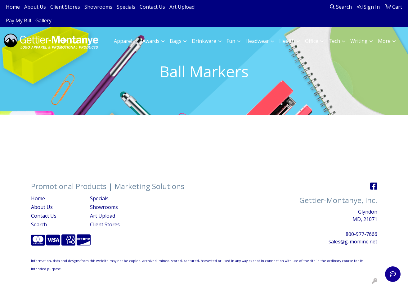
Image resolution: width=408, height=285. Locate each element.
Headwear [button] (257, 41)
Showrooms (98, 6)
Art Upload (182, 6)
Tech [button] (334, 41)
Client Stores (65, 6)
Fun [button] (230, 41)
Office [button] (311, 41)
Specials (126, 6)
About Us (35, 6)
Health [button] (287, 41)
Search (341, 6)
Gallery (43, 20)
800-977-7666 (361, 234)
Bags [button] (176, 41)
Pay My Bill (18, 20)
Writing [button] (359, 41)
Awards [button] (150, 41)
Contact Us (152, 6)
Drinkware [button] (204, 41)
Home (13, 6)
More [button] (384, 41)
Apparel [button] (123, 41)
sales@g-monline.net (353, 241)
